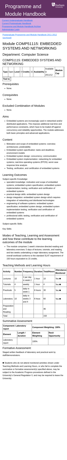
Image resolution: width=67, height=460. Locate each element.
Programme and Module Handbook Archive (21, 26)
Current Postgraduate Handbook (16, 23)
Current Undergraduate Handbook (17, 20)
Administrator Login (10, 29)
